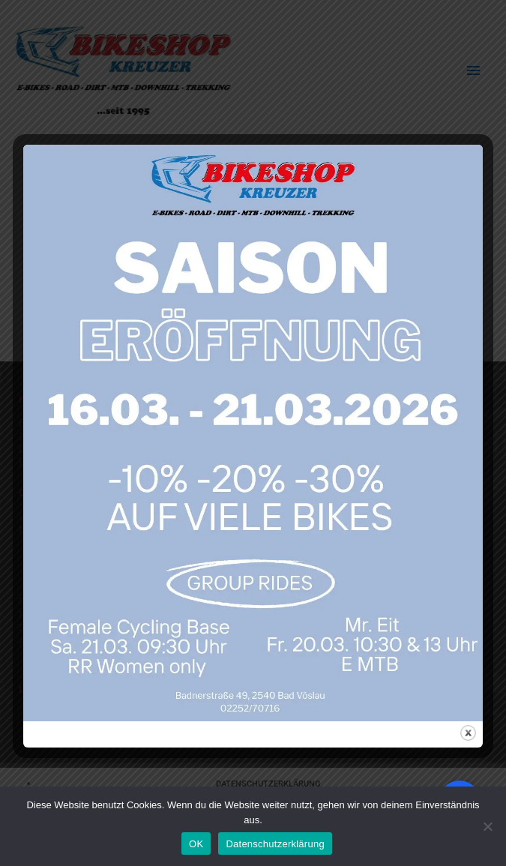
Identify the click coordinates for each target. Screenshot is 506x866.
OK (196, 844)
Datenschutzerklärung (275, 844)
